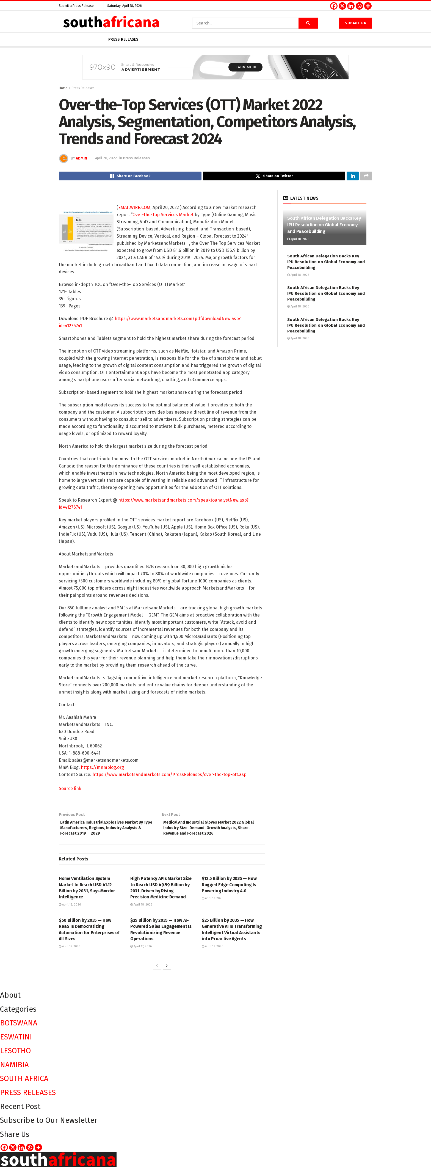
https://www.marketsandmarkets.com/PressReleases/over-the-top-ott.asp (169, 776)
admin (81, 158)
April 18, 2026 (70, 909)
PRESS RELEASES (28, 1097)
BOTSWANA (18, 1027)
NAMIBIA (14, 1069)
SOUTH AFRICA (24, 1083)
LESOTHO (15, 1055)
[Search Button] (308, 23)
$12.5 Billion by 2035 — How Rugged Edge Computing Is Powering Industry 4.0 (229, 889)
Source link (70, 790)
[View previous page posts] (157, 970)
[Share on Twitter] (274, 177)
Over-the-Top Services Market (163, 216)
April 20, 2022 (106, 158)
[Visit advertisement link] (215, 71)
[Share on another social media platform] (366, 177)
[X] (342, 6)
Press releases (123, 39)
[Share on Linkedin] (353, 177)
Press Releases (83, 88)
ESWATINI (16, 1041)
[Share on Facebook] (130, 177)
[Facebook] (334, 6)
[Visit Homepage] (111, 22)
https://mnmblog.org (102, 769)
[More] (368, 6)
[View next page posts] (167, 970)
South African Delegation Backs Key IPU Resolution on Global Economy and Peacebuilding (324, 226)
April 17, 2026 (212, 903)
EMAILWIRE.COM (134, 209)
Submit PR (356, 23)
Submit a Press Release (76, 6)
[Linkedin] (351, 6)
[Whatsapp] (359, 6)
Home (63, 88)
